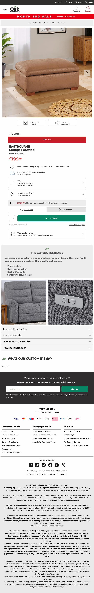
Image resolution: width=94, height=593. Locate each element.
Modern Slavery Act (71, 438)
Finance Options (39, 435)
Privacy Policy (44, 471)
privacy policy (53, 395)
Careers (77, 442)
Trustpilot (5, 367)
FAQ (12, 431)
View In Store (65, 209)
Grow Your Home (39, 438)
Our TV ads (75, 431)
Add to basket (51, 218)
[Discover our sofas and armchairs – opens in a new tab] (42, 203)
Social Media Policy (58, 471)
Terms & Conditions (47, 474)
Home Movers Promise (11, 445)
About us (67, 431)
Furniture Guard (8, 438)
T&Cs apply (76, 510)
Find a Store (51, 435)
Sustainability (84, 438)
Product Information (15, 329)
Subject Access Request (11, 453)
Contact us (6, 431)
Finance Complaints (10, 435)
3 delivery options (24, 174)
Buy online (26, 209)
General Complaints (10, 442)
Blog (35, 431)
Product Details (12, 335)
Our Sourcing (83, 445)
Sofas (16, 134)
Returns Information (15, 347)
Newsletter (37, 442)
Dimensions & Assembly (16, 341)
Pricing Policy (32, 474)
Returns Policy (7, 449)
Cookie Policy (31, 471)
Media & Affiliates (70, 445)
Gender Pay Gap (70, 435)
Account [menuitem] (76, 9)
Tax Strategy (68, 442)
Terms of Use (61, 474)
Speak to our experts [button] (77, 225)
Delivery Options (43, 431)
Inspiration (51, 438)
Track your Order (48, 442)
